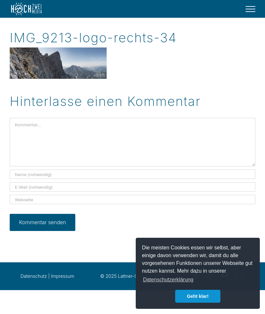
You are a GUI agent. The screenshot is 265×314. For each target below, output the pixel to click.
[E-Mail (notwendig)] (132, 187)
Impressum (62, 276)
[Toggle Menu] (250, 9)
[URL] (132, 199)
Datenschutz (33, 276)
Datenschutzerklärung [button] (168, 279)
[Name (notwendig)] (132, 174)
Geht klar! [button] (197, 296)
